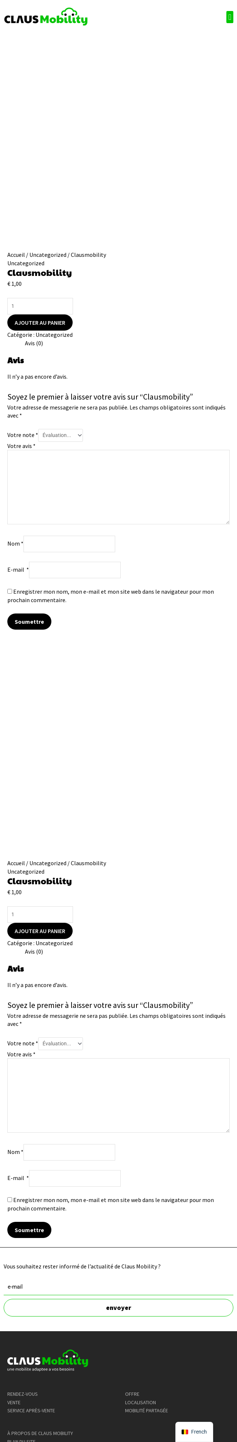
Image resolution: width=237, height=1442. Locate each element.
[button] (229, 17)
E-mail (18, 569)
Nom (15, 543)
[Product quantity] (40, 306)
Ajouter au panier (40, 322)
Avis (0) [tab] (34, 343)
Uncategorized (47, 254)
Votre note (22, 434)
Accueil (16, 254)
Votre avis (21, 445)
